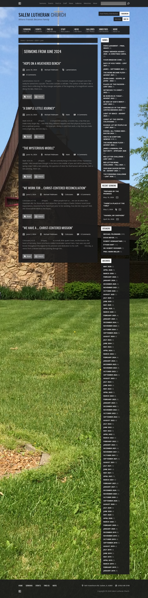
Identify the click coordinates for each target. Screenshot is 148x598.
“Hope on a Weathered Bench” (42, 63)
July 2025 (107, 298)
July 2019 (107, 550)
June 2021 (107, 469)
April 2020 (107, 518)
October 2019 (109, 539)
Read (27, 97)
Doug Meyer (108, 237)
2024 (37, 40)
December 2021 (109, 448)
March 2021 (108, 480)
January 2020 (109, 529)
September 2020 (110, 501)
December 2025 (109, 284)
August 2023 (108, 378)
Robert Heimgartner (112, 241)
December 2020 (109, 490)
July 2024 (107, 340)
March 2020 (108, 522)
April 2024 (107, 350)
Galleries (78, 3)
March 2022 (108, 438)
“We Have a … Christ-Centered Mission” (48, 227)
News (71, 3)
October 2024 (109, 329)
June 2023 (107, 385)
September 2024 (110, 333)
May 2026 (107, 266)
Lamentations (71, 70)
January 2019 (109, 571)
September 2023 (110, 375)
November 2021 (110, 452)
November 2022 (110, 410)
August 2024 (108, 336)
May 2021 (107, 473)
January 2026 (109, 280)
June (41, 40)
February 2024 (109, 357)
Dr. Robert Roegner (112, 248)
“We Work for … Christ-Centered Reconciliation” (54, 187)
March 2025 (108, 312)
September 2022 (110, 417)
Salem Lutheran (42, 14)
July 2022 (107, 424)
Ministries (87, 3)
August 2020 (108, 504)
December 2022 (109, 406)
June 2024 (107, 343)
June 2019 (107, 553)
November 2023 (110, 368)
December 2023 (109, 364)
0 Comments (31, 75)
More (95, 3)
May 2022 (107, 431)
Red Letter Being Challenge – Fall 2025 (113, 163)
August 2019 (108, 546)
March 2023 (108, 396)
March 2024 (108, 354)
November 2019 (110, 536)
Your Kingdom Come (112, 60)
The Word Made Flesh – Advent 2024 (114, 143)
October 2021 (109, 455)
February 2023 (109, 399)
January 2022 (109, 445)
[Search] (113, 3)
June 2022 (107, 427)
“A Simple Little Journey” (39, 108)
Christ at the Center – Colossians (113, 120)
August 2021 (108, 462)
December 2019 (109, 532)
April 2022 (107, 434)
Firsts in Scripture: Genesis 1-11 (112, 138)
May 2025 (107, 305)
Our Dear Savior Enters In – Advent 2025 (114, 169)
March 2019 (108, 564)
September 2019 (110, 543)
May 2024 (107, 347)
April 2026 (107, 270)
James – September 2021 (113, 69)
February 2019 (109, 567)
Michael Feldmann (51, 70)
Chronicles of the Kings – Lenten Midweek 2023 (115, 108)
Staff (65, 3)
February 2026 (109, 277)
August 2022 (108, 420)
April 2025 (107, 308)
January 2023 (109, 403)
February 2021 (109, 483)
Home (22, 40)
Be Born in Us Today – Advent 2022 (113, 97)
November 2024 (110, 326)
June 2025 (107, 301)
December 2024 (109, 322)
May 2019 (107, 557)
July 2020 (107, 508)
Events (50, 3)
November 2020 (110, 494)
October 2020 (109, 497)
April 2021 (107, 476)
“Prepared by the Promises (111, 192)
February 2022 (109, 441)
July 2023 (107, 382)
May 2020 (107, 515)
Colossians (69, 194)
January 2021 (109, 487)
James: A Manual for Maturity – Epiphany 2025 (114, 149)
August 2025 (108, 294)
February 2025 (109, 315)
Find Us (58, 3)
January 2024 (109, 361)
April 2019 (107, 560)
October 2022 (109, 413)
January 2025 (109, 319)
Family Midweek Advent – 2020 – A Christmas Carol (114, 52)
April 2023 (107, 392)
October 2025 (109, 291)
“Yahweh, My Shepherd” (114, 215)
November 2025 (110, 287)
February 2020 (109, 525)
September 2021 (110, 459)
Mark (68, 115)
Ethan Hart (108, 245)
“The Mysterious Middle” (39, 148)
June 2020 (107, 511)
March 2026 (108, 273)
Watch (39, 97)
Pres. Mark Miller (111, 252)
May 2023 (107, 389)
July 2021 (107, 466)
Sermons (42, 3)
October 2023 (109, 371)
